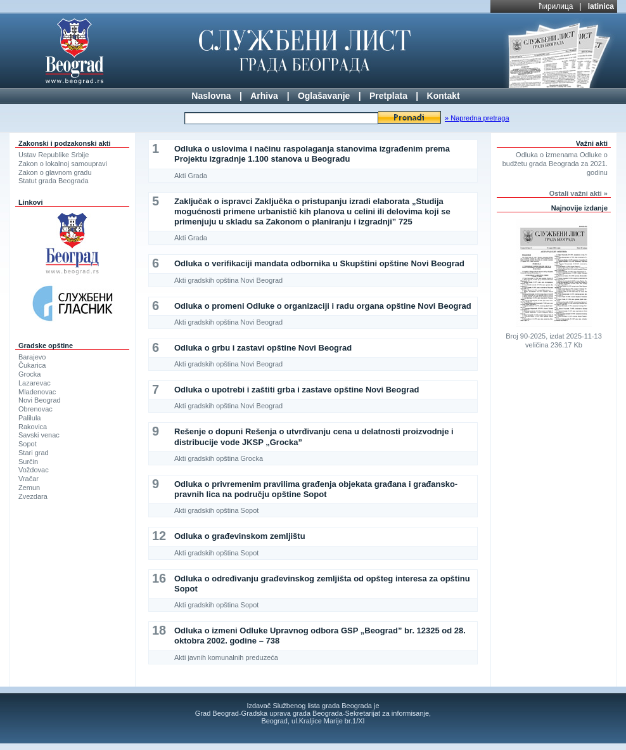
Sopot (27, 444)
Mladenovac (37, 392)
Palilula (29, 418)
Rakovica (32, 426)
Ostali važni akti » (578, 193)
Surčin (28, 461)
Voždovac (33, 470)
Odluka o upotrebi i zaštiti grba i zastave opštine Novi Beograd (296, 389)
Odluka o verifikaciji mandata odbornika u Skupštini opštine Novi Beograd (319, 263)
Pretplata (388, 96)
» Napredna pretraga (477, 118)
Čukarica (32, 365)
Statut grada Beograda (53, 180)
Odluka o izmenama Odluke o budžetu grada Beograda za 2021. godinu (555, 163)
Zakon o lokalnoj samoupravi (62, 163)
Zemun (29, 487)
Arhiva (264, 96)
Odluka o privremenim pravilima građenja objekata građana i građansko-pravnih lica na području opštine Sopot (315, 489)
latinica (601, 6)
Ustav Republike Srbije (53, 154)
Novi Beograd (39, 400)
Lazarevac (34, 383)
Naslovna (211, 96)
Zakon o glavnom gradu (55, 172)
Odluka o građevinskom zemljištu (239, 536)
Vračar (28, 478)
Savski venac (39, 435)
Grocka (29, 374)
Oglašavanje (324, 96)
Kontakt (443, 96)
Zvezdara (33, 496)
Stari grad (33, 452)
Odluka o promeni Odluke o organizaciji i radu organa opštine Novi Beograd (322, 306)
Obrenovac (35, 409)
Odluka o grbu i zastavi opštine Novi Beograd (263, 347)
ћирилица (556, 6)
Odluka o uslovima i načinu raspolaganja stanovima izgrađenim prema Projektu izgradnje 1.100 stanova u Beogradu (312, 154)
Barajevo (32, 357)
